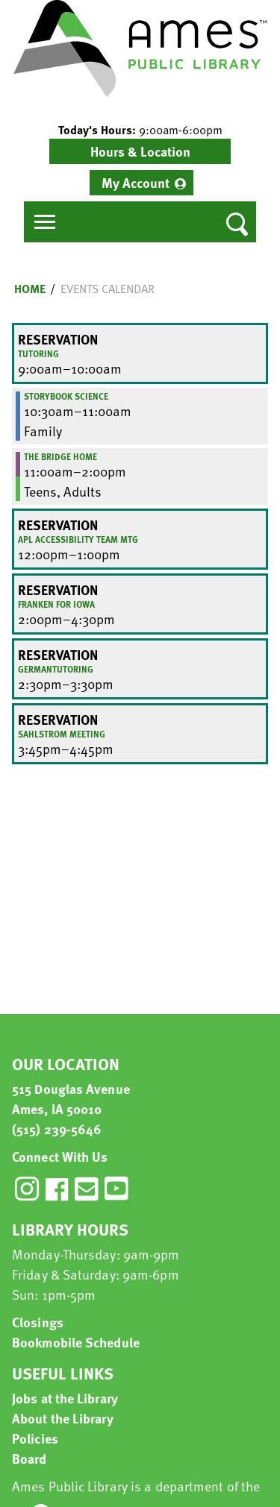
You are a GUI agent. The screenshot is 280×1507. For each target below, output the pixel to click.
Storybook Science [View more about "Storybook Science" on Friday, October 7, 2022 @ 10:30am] (66, 395)
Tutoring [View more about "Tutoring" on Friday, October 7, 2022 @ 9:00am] (38, 353)
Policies (35, 1438)
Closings (37, 1322)
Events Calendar (107, 289)
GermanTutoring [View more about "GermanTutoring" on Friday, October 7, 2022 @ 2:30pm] (55, 668)
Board (29, 1458)
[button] (140, 130)
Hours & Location (140, 151)
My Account (135, 182)
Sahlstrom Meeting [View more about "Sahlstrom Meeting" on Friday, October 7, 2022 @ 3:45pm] (61, 733)
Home (30, 289)
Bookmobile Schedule (76, 1342)
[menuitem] (141, 182)
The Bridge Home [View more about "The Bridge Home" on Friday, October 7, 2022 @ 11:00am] (60, 456)
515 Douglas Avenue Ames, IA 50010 (71, 1098)
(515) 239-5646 (57, 1129)
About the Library (62, 1418)
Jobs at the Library (65, 1398)
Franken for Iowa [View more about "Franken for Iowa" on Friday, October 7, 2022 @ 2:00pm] (56, 604)
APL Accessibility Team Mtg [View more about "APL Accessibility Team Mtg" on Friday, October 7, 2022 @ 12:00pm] (78, 539)
